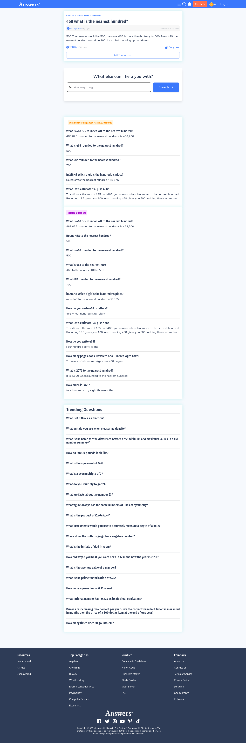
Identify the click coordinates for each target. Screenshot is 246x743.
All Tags (21, 667)
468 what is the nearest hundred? (97, 21)
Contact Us (180, 667)
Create (200, 4)
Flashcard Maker (131, 674)
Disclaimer (179, 686)
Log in (224, 4)
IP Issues (179, 699)
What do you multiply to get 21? (86, 484)
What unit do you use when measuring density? (96, 429)
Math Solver (128, 686)
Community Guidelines (134, 661)
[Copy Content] (169, 47)
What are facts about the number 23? (89, 494)
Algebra (73, 661)
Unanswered (24, 674)
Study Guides (129, 680)
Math (79, 15)
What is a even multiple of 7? (84, 474)
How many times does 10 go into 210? (90, 623)
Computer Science (79, 699)
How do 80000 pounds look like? (87, 453)
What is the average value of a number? (91, 567)
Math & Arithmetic (92, 15)
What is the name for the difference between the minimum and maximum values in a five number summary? (122, 440)
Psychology (75, 692)
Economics (75, 705)
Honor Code (128, 667)
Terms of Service (183, 674)
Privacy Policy (181, 680)
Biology (73, 674)
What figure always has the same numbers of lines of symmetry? (107, 505)
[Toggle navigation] (179, 4)
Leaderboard (24, 661)
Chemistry (74, 667)
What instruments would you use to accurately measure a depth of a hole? (113, 526)
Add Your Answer (123, 55)
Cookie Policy (181, 692)
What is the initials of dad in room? (88, 547)
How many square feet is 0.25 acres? (89, 588)
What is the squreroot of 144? (84, 463)
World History (76, 680)
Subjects (70, 15)
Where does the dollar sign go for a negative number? (100, 536)
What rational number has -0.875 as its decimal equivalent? (104, 599)
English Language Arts (81, 686)
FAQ (124, 692)
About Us (179, 661)
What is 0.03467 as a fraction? (85, 418)
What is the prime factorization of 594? (91, 578)
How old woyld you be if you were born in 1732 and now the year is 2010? (112, 557)
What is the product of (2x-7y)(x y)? (88, 515)
